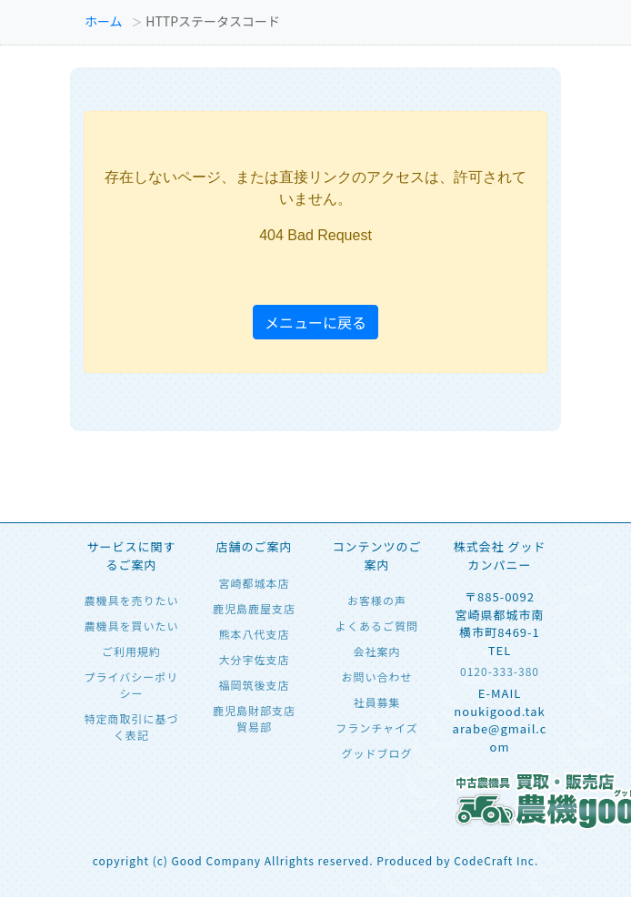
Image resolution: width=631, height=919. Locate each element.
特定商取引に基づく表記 (131, 726)
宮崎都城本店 (253, 583)
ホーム (104, 21)
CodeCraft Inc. (496, 860)
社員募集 (376, 702)
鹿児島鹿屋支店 (254, 608)
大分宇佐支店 (253, 659)
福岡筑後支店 (253, 684)
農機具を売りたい (131, 600)
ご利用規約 (131, 651)
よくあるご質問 (377, 625)
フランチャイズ (377, 727)
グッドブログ (376, 753)
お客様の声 (376, 600)
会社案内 (376, 651)
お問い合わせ (376, 676)
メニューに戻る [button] (315, 322)
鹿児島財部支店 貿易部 (254, 718)
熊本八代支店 (253, 633)
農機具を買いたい (131, 625)
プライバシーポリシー (132, 685)
